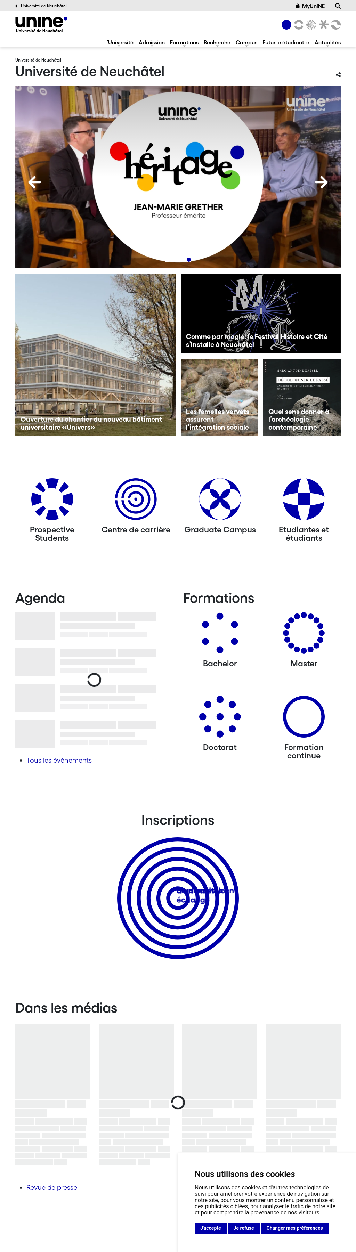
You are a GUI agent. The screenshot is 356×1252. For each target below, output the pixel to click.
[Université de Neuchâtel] (41, 24)
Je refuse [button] (244, 1228)
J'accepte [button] (210, 1228)
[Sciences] (310, 25)
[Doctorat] (220, 719)
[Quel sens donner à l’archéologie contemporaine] (302, 397)
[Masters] (304, 635)
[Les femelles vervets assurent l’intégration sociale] (219, 397)
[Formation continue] (304, 719)
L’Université (119, 42)
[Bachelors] (220, 635)
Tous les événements (59, 760)
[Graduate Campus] (220, 502)
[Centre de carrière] (136, 502)
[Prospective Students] (52, 502)
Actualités (328, 42)
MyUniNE (310, 6)
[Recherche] (338, 6)
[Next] (321, 182)
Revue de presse (51, 1187)
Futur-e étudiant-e (285, 42)
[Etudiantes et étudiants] (304, 502)
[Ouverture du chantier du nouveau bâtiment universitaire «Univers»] (95, 355)
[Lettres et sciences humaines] (297, 25)
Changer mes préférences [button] (295, 1228)
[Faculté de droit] (322, 25)
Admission (152, 42)
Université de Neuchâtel (41, 6)
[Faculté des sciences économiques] (335, 25)
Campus (246, 42)
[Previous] (34, 182)
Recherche (217, 42)
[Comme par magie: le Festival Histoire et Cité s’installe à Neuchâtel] (261, 313)
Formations (184, 42)
